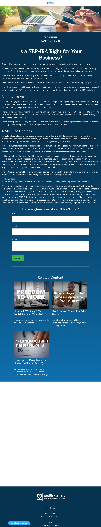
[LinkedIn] (54, 507)
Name (14, 213)
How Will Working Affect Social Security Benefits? (29, 313)
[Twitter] (50, 507)
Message (16, 239)
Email (14, 226)
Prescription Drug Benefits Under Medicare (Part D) (30, 362)
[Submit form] (18, 258)
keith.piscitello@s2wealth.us (50, 517)
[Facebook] (46, 507)
